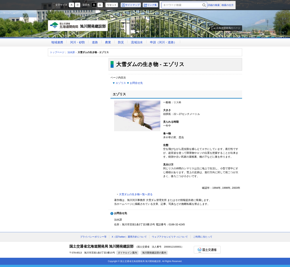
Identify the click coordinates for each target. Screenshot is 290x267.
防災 (121, 42)
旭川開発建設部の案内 (154, 252)
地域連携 (57, 42)
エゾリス (121, 82)
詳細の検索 (214, 5)
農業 (108, 42)
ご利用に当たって (202, 236)
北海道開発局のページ (228, 28)
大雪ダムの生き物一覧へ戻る (136, 194)
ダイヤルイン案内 (127, 252)
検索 (204, 5)
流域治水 (137, 42)
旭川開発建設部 (78, 26)
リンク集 (152, 5)
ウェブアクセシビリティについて (170, 236)
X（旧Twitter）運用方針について (129, 236)
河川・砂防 (77, 42)
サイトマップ (132, 5)
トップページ (57, 52)
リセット (112, 5)
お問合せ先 (136, 82)
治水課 (71, 52)
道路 (95, 42)
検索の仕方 (228, 5)
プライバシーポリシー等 (93, 236)
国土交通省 (207, 249)
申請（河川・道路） (163, 42)
